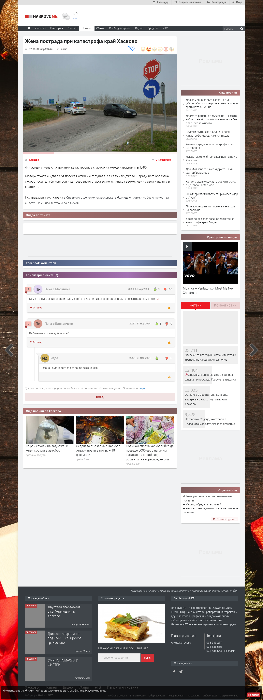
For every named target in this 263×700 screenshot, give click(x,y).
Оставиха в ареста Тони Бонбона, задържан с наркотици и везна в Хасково (206, 398)
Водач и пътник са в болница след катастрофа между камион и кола (208, 133)
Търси (147, 657)
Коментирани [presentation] (225, 305)
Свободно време (119, 28)
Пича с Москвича (57, 289)
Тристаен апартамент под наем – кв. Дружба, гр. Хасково (65, 637)
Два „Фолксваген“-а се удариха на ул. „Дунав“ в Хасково (209, 170)
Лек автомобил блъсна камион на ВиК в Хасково (212, 158)
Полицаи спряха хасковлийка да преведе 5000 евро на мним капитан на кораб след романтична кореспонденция (150, 452)
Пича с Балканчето (59, 323)
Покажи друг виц (224, 518)
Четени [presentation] (195, 305)
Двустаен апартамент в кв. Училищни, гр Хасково (64, 611)
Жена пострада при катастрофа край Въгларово (210, 145)
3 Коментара (163, 159)
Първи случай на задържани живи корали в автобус (47, 447)
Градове (153, 28)
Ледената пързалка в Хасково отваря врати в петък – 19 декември (98, 449)
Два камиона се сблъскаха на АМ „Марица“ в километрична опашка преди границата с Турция (212, 102)
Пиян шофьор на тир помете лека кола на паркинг (211, 207)
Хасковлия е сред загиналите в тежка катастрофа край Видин (210, 220)
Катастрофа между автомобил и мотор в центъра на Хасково (211, 182)
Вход (100, 396)
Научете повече (95, 690)
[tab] (196, 306)
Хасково (34, 159)
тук (157, 298)
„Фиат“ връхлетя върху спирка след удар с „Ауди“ (212, 195)
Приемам (253, 694)
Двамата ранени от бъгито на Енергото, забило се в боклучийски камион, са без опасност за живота (211, 118)
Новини (87, 28)
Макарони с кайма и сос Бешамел (123, 648)
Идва (54, 358)
